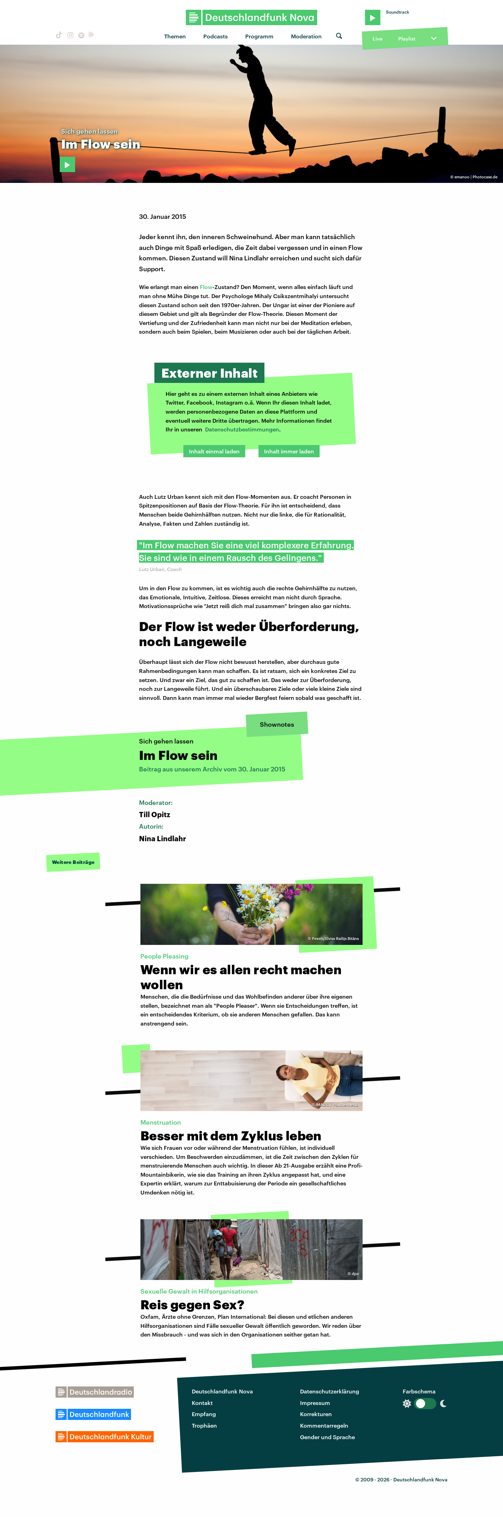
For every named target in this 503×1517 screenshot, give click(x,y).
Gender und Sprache (327, 1437)
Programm (259, 36)
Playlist (406, 39)
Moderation (306, 36)
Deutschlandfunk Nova (222, 1391)
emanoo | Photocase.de (475, 177)
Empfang (204, 1414)
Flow (206, 286)
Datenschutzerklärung (329, 1391)
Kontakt (202, 1402)
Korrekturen (316, 1414)
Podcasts (215, 36)
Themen (175, 36)
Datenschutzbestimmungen (242, 429)
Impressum (315, 1402)
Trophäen (204, 1425)
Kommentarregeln (324, 1425)
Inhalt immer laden (289, 451)
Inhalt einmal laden (214, 451)
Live (377, 39)
